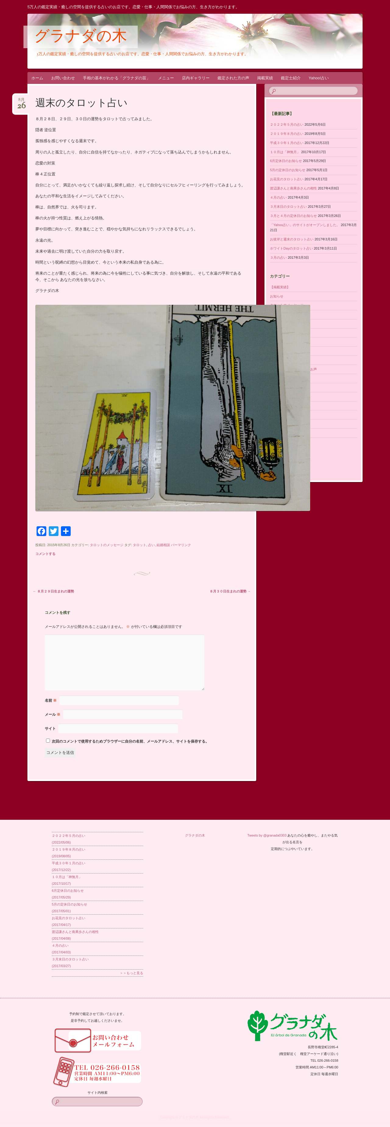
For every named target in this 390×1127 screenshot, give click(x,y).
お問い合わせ (63, 78)
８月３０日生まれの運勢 (230, 591)
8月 (21, 101)
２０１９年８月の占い (286, 133)
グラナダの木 (80, 37)
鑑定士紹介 (291, 78)
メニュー (166, 78)
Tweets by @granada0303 (267, 835)
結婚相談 (163, 545)
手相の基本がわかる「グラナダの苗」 (116, 78)
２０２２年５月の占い (286, 124)
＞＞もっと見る (131, 973)
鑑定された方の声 (233, 78)
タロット (139, 545)
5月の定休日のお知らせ (287, 170)
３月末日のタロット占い (288, 206)
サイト (50, 728)
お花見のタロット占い (286, 179)
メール (52, 714)
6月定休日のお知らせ (286, 161)
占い (151, 545)
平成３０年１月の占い (286, 143)
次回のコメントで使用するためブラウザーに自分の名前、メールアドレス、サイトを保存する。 (130, 741)
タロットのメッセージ (106, 545)
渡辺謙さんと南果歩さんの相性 (293, 188)
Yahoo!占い (319, 78)
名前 (51, 700)
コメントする (45, 554)
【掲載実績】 (280, 287)
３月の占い (278, 257)
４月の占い (278, 197)
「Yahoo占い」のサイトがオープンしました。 (305, 225)
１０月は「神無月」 (285, 152)
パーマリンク (181, 545)
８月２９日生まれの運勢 (53, 591)
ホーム (37, 78)
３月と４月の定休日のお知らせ (293, 216)
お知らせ (276, 296)
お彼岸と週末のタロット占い (292, 239)
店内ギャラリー (196, 78)
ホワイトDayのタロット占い (291, 248)
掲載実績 (265, 78)
